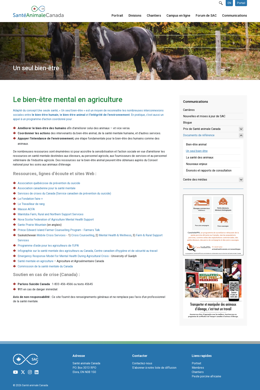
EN (229, 3)
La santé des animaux (199, 157)
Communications (234, 16)
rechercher (221, 3)
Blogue (187, 122)
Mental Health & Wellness (115, 235)
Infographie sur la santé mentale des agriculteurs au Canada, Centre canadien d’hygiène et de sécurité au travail (87, 251)
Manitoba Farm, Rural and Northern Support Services (50, 214)
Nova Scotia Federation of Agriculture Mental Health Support (56, 219)
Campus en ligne (178, 16)
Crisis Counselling (82, 235)
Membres (198, 367)
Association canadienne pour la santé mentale (46, 188)
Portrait (117, 16)
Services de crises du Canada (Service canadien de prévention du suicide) (64, 193)
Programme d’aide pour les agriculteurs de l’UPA (48, 245)
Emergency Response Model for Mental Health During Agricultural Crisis (63, 256)
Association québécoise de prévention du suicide (49, 183)
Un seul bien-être (197, 151)
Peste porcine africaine (206, 376)
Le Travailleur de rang (31, 204)
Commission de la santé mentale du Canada (45, 266)
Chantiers (154, 16)
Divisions (135, 16)
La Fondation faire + (30, 198)
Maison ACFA (26, 209)
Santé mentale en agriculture (35, 261)
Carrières (189, 110)
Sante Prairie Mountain (32, 224)
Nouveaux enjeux (196, 164)
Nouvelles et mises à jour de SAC (204, 116)
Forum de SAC (206, 16)
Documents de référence (213, 135)
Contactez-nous (142, 363)
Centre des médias (213, 179)
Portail (241, 3)
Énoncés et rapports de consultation (208, 170)
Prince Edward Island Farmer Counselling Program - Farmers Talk (59, 230)
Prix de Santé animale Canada (213, 129)
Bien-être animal (196, 144)
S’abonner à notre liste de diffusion (154, 367)
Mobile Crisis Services (51, 235)
